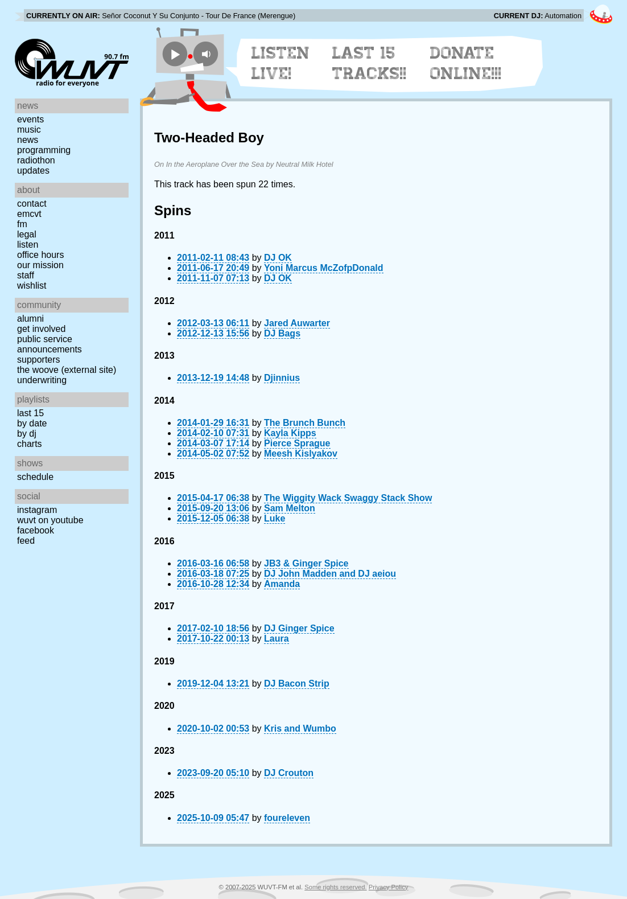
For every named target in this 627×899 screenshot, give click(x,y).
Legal (26, 234)
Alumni (30, 318)
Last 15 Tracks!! (369, 63)
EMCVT (29, 214)
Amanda (282, 584)
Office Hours (40, 255)
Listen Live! (280, 63)
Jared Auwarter (297, 323)
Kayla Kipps (290, 433)
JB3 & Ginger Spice (306, 563)
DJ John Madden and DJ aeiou (330, 573)
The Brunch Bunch (304, 423)
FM (22, 224)
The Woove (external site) (66, 370)
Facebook (35, 530)
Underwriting (42, 380)
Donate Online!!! (466, 63)
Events (30, 119)
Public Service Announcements (49, 344)
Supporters (38, 359)
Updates (33, 170)
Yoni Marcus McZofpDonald (323, 268)
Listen (27, 244)
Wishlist (32, 285)
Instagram (37, 510)
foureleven (287, 818)
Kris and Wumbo (300, 728)
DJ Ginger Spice (299, 628)
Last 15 (30, 413)
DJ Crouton (289, 773)
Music (29, 129)
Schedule (35, 477)
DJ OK (278, 257)
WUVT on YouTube (50, 520)
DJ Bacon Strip (296, 683)
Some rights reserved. (335, 887)
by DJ (26, 433)
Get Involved (41, 329)
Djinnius (282, 378)
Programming (44, 150)
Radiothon (36, 160)
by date (32, 423)
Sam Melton (289, 508)
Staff (25, 275)
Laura (276, 638)
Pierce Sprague (297, 443)
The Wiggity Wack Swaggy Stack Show (348, 498)
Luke (274, 518)
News (27, 140)
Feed (26, 540)
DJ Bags (282, 333)
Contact (32, 203)
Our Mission (40, 265)
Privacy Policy (389, 887)
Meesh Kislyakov (300, 453)
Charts (29, 444)
